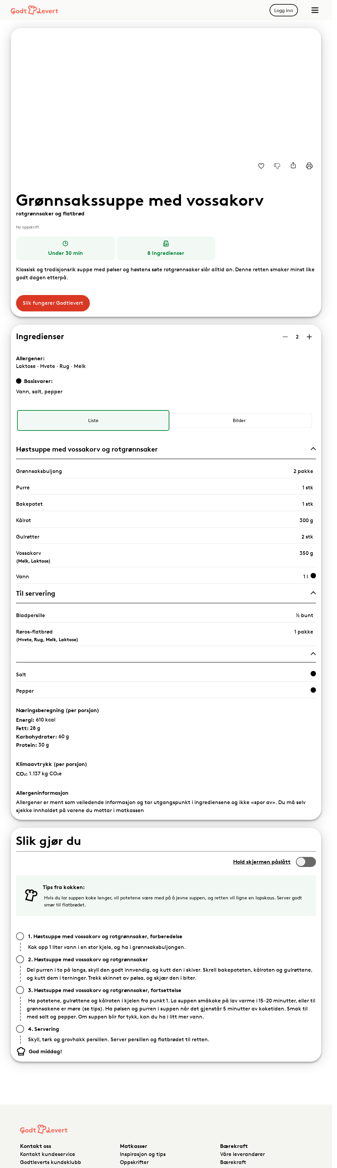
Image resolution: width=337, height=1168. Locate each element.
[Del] (293, 166)
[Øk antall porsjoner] (309, 337)
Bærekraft (233, 1162)
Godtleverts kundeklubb (50, 1162)
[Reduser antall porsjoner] (285, 337)
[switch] (306, 862)
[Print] (309, 166)
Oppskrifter (134, 1162)
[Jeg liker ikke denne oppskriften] (277, 166)
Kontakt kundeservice (47, 1154)
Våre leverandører (242, 1154)
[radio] (93, 420)
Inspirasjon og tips (143, 1154)
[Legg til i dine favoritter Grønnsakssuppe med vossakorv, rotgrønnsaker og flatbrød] (261, 166)
